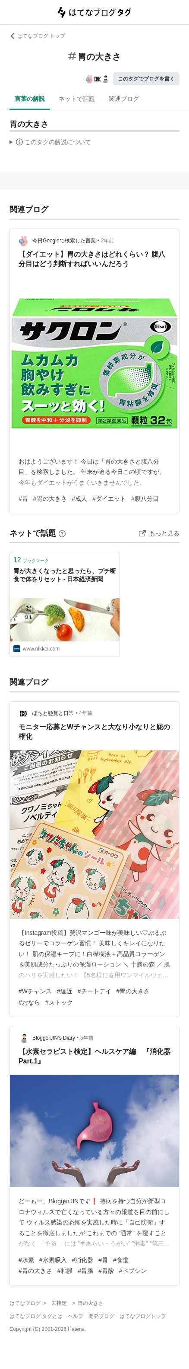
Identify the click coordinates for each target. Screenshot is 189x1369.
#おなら (29, 1002)
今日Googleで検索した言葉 (64, 241)
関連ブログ (124, 98)
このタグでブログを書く (146, 79)
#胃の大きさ (50, 498)
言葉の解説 (30, 98)
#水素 (26, 1259)
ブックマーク (31, 560)
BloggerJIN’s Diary (53, 1038)
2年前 (107, 241)
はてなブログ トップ (37, 36)
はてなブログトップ (143, 1316)
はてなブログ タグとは (36, 1316)
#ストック (59, 1002)
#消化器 (83, 1259)
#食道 (121, 1259)
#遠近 (64, 991)
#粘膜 (65, 1270)
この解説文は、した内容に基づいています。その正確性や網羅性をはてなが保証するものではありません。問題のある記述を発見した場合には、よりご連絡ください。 (50, 143)
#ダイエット (109, 498)
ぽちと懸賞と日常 (53, 713)
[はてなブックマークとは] (62, 533)
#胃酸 (106, 1270)
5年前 (87, 1038)
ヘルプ (75, 1316)
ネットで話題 (77, 98)
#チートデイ (94, 991)
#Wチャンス (35, 991)
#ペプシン (133, 1270)
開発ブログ (101, 1316)
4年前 (85, 713)
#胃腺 (86, 1270)
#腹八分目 (145, 498)
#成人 (80, 498)
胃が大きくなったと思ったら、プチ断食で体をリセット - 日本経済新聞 (64, 575)
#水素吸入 (53, 1259)
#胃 (23, 498)
